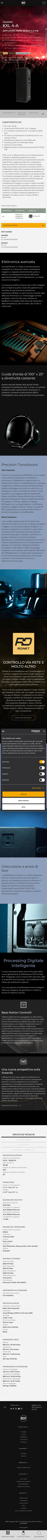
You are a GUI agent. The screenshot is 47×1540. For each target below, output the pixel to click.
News (23, 1505)
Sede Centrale (24, 1498)
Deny (23, 807)
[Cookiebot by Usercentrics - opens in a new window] (31, 731)
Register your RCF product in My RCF (37, 1407)
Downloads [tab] (23, 1139)
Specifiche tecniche (22, 113)
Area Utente (23, 1479)
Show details (36, 788)
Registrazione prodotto (23, 1481)
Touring (23, 1434)
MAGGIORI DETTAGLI (23, 718)
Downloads (33, 113)
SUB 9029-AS (19, 218)
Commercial (23, 1439)
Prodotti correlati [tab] (23, 1150)
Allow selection (23, 800)
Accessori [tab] (23, 1145)
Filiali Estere (23, 1500)
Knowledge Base (23, 1484)
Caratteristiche (9, 113)
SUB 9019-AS (19, 216)
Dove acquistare (17, 60)
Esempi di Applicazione (23, 1467)
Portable (23, 1432)
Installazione (23, 1437)
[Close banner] (44, 731)
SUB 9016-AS (19, 214)
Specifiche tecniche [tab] (23, 1134)
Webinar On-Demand (23, 1486)
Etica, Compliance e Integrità (23, 1510)
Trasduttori (23, 1442)
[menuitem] (23, 1527)
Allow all (23, 794)
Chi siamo (23, 1508)
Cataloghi (23, 1453)
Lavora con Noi (23, 1503)
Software (23, 1456)
